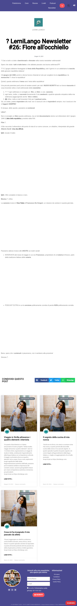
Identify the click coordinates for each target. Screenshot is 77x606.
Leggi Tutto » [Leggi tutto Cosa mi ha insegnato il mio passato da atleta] (8, 555)
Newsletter (53, 8)
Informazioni (57, 570)
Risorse (36, 3)
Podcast (54, 3)
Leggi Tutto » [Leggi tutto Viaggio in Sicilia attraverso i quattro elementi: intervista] (8, 479)
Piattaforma (17, 3)
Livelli (45, 3)
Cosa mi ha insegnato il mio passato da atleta (17, 533)
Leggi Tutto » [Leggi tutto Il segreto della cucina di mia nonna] (47, 464)
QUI (2, 133)
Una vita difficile (17, 129)
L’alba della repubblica (13, 118)
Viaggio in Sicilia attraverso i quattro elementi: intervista (17, 438)
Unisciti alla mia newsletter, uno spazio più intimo (38, 571)
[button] (68, 6)
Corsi (28, 3)
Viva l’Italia (20, 203)
